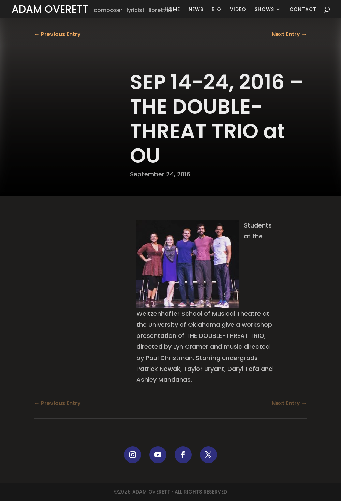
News (196, 10)
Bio (216, 10)
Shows (264, 10)
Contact (303, 10)
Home (172, 10)
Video (238, 10)
